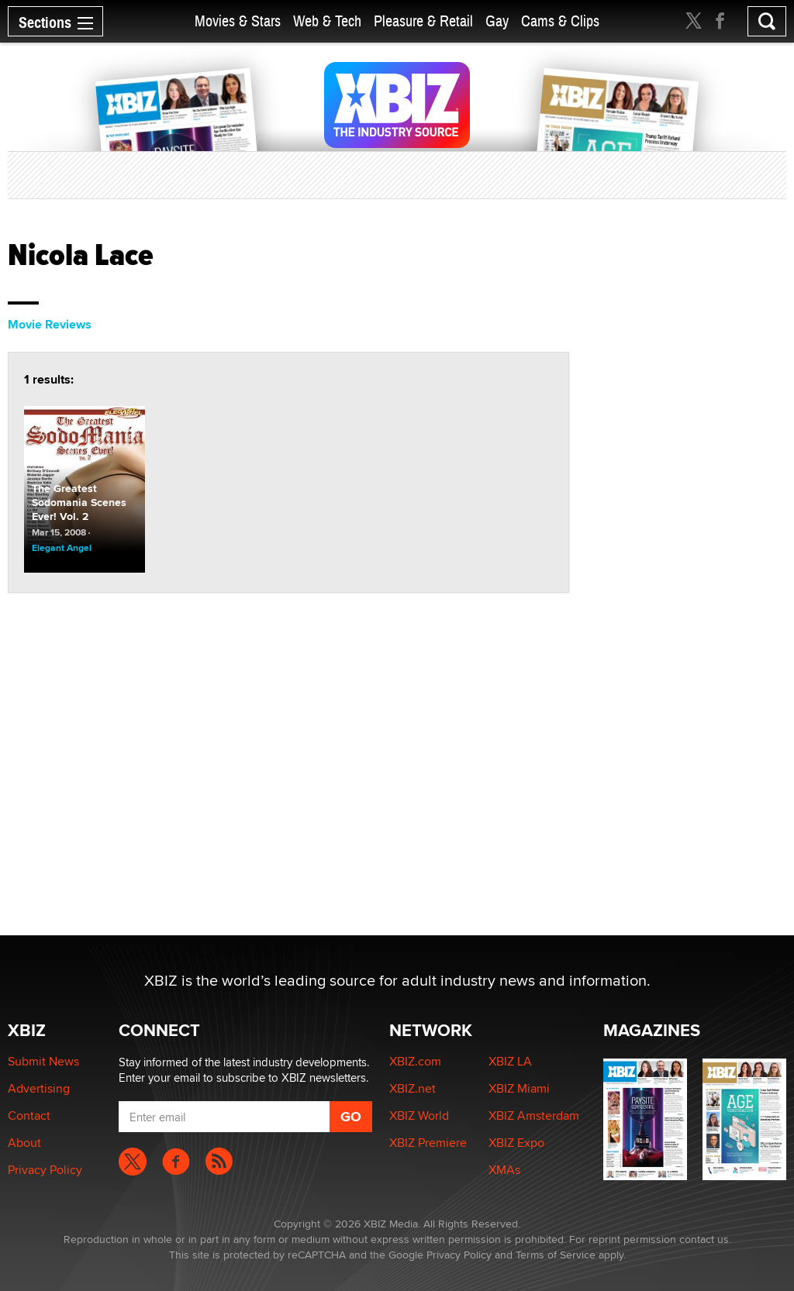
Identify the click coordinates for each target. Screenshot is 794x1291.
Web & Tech (327, 21)
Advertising (39, 1088)
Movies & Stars (238, 21)
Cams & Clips (560, 21)
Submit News (43, 1061)
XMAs (504, 1170)
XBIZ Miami (519, 1088)
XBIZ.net (412, 1088)
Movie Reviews (49, 324)
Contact (29, 1115)
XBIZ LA (510, 1061)
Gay (497, 21)
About (24, 1143)
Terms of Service (556, 1254)
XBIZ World (419, 1115)
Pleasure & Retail (423, 21)
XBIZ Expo (516, 1143)
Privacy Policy (45, 1170)
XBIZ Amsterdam (533, 1115)
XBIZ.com (415, 1061)
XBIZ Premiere (428, 1143)
